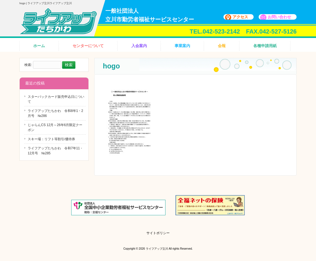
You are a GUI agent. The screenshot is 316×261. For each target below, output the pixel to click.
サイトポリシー (158, 233)
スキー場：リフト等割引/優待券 (51, 139)
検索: (28, 65)
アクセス (240, 17)
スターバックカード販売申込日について (56, 99)
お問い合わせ (279, 17)
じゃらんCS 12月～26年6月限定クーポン (55, 127)
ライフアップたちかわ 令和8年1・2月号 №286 (55, 113)
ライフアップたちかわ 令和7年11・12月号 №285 (55, 150)
